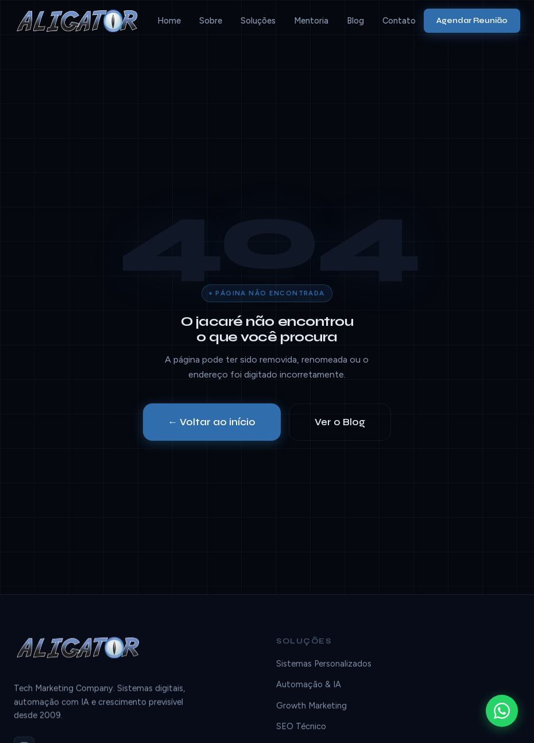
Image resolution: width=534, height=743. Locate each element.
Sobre (210, 21)
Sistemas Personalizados (324, 665)
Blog (355, 21)
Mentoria (311, 21)
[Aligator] (81, 20)
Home (169, 21)
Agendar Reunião (472, 20)
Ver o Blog (340, 422)
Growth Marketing (311, 707)
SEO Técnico (301, 728)
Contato (399, 21)
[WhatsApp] (502, 711)
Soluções (258, 21)
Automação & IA (308, 687)
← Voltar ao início (212, 422)
